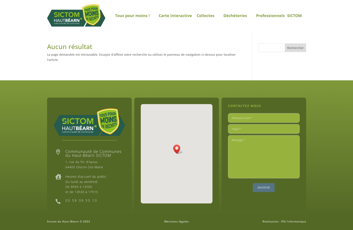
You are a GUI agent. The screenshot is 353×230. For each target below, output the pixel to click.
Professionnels (270, 15)
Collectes (205, 15)
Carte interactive (175, 15)
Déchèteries (235, 15)
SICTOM (294, 15)
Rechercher (295, 48)
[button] (178, 149)
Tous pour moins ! (132, 15)
